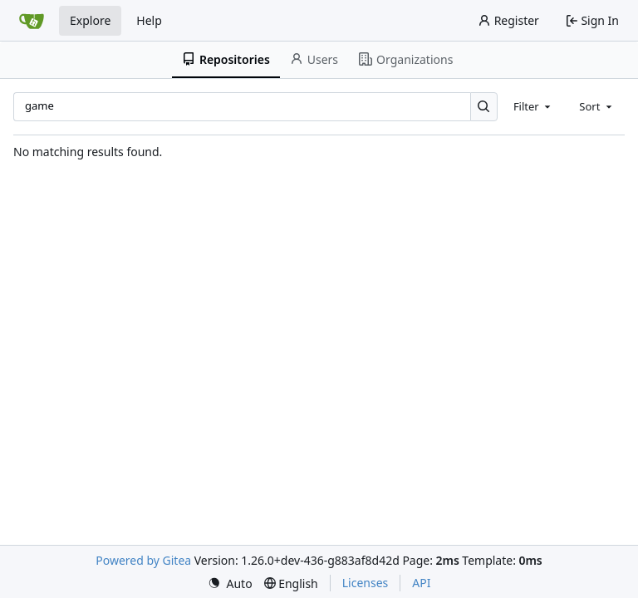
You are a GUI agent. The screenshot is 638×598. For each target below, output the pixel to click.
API (421, 583)
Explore (90, 20)
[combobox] (533, 106)
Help (149, 20)
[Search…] (484, 106)
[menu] (230, 583)
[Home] (31, 21)
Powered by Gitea (143, 560)
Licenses (365, 583)
